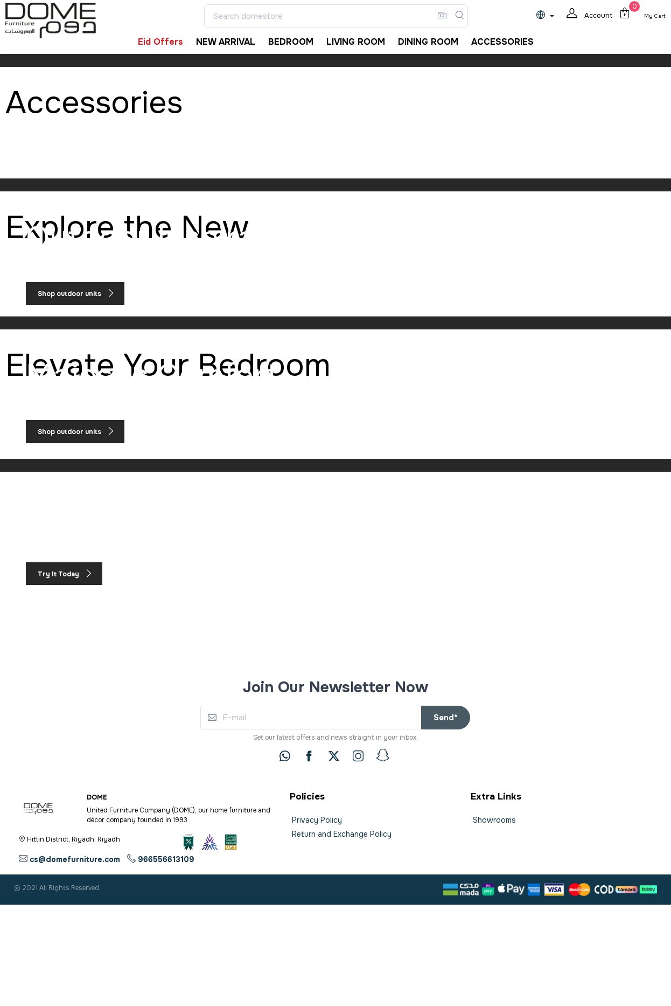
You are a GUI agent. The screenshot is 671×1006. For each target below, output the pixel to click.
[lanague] (548, 16)
